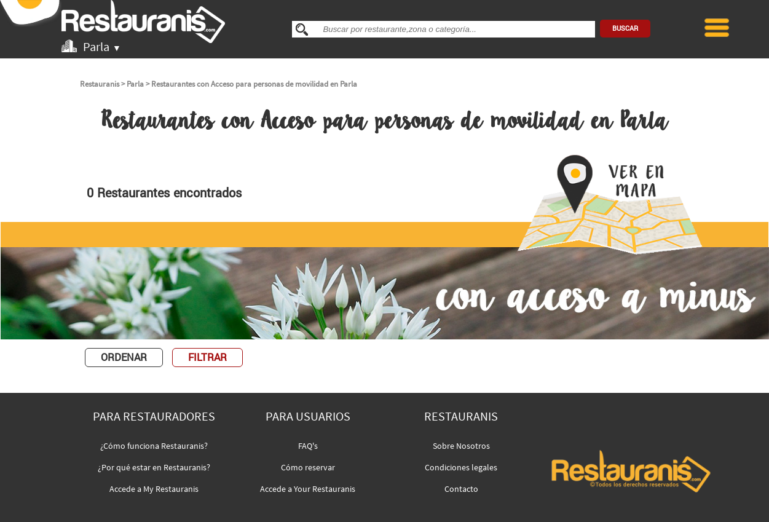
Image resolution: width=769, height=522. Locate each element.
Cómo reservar (308, 467)
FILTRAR (207, 357)
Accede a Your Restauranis (307, 488)
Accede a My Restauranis (154, 488)
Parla (135, 84)
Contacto (461, 488)
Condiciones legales (461, 467)
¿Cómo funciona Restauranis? (154, 445)
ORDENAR (124, 357)
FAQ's (308, 445)
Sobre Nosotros (461, 445)
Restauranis (99, 84)
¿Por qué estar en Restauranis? (154, 467)
